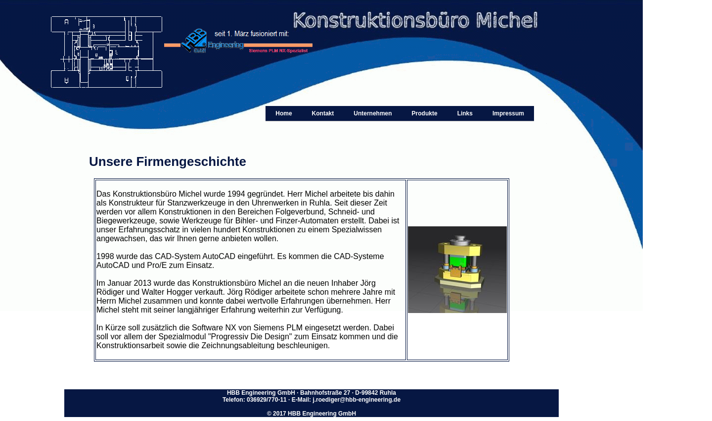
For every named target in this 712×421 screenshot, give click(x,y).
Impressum (508, 113)
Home (283, 113)
